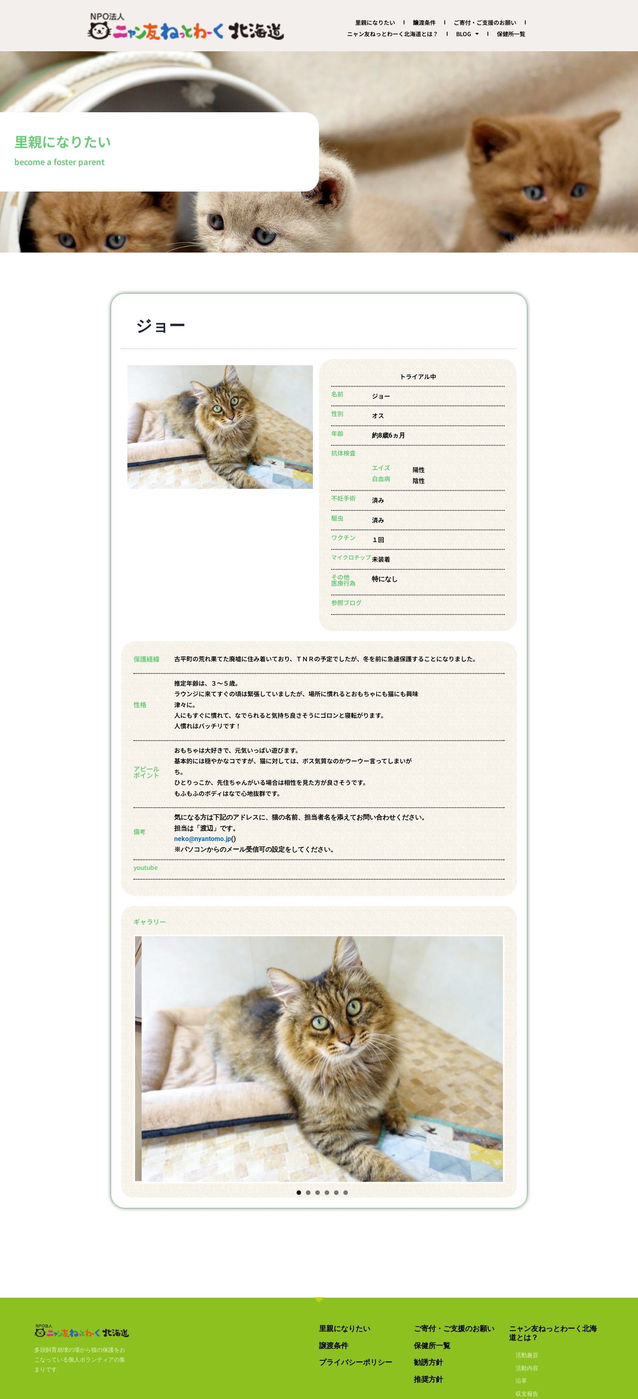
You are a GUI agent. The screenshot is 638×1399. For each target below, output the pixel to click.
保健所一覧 (511, 34)
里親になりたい (375, 22)
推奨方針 (428, 1379)
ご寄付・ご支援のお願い (485, 22)
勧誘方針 (428, 1362)
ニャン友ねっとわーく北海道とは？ (392, 34)
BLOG (467, 33)
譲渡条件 (424, 22)
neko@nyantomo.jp (202, 839)
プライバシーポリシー (355, 1362)
